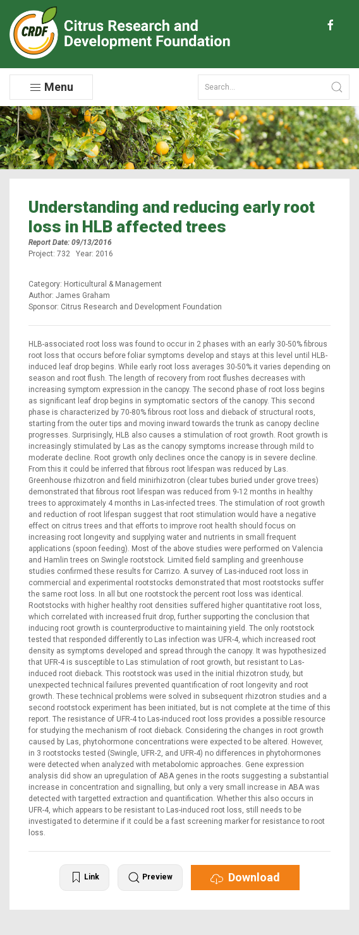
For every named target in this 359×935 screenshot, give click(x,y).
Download (245, 877)
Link (84, 877)
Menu (51, 87)
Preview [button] (150, 877)
